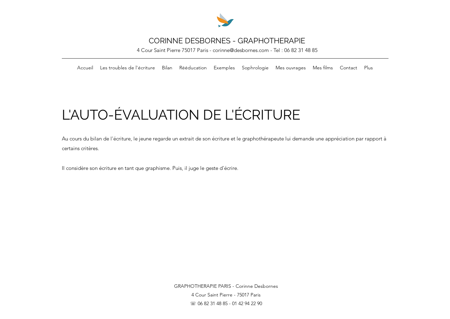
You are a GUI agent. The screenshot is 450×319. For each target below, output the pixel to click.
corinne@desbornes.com (241, 50)
